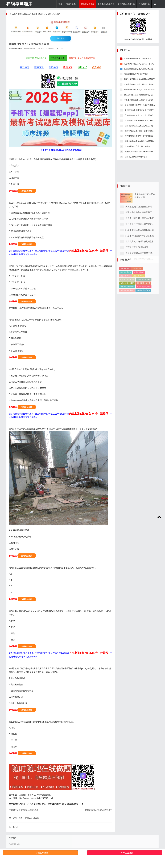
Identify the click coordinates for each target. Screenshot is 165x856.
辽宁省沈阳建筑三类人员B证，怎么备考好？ (141, 64)
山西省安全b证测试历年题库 (135, 157)
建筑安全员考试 (87, 4)
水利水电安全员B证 (127, 305)
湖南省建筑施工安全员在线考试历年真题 (140, 141)
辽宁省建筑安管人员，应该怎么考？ (138, 58)
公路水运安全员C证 (143, 298)
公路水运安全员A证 (143, 295)
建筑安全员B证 (24, 14)
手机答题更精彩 (57, 58)
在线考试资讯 (71, 4)
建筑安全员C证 (138, 291)
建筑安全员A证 (139, 287)
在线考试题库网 (14, 844)
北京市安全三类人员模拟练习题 (139, 262)
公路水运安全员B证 (127, 298)
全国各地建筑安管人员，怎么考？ (138, 146)
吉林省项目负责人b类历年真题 (135, 74)
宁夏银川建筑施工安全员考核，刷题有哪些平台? (143, 100)
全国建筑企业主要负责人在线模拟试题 (139, 89)
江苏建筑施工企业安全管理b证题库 (138, 136)
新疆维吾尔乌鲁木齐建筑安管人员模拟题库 (141, 120)
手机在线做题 (42, 853)
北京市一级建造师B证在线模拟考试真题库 (144, 268)
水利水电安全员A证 (143, 302)
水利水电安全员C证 (143, 305)
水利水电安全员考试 (126, 4)
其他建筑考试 (144, 4)
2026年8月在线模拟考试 (36, 58)
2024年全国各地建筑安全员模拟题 (23, 810)
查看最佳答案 (26, 191)
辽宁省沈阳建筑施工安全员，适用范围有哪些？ (143, 115)
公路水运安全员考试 (106, 4)
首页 (60, 4)
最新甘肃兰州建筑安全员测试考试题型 (139, 79)
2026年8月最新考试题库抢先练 (82, 58)
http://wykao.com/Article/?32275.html (36, 798)
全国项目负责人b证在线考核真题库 (46, 14)
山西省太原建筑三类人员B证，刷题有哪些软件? (143, 126)
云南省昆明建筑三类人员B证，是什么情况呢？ (142, 84)
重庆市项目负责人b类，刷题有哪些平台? (140, 131)
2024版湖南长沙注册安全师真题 (98, 810)
